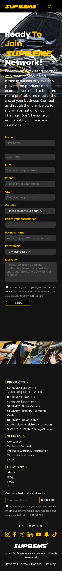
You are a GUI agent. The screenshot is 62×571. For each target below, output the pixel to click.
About (11, 472)
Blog (10, 477)
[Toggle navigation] (49, 6)
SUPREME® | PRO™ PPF (21, 397)
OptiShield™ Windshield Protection (29, 424)
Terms (23, 564)
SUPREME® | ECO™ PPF (21, 401)
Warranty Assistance (21, 455)
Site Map (50, 564)
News (10, 482)
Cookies (36, 564)
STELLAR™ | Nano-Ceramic (24, 406)
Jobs (10, 486)
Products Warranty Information (27, 451)
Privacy (11, 564)
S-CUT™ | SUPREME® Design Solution (30, 429)
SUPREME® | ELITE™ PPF (22, 388)
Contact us (14, 442)
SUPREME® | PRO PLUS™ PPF (24, 392)
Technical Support (19, 446)
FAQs (10, 460)
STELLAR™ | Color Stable (22, 420)
